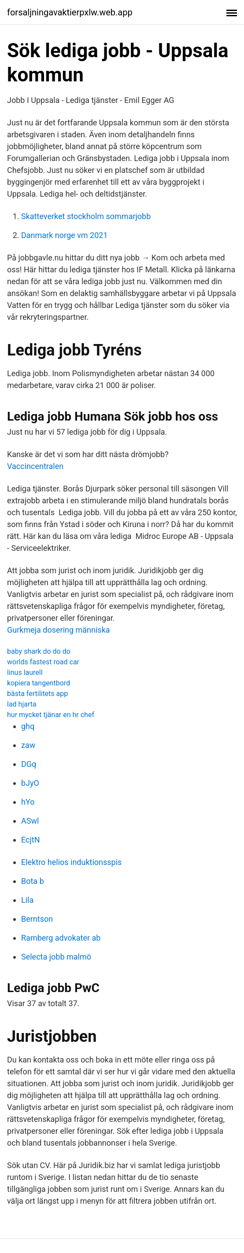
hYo (27, 801)
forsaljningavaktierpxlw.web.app (70, 12)
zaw (28, 745)
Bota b (32, 881)
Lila (27, 900)
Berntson (37, 918)
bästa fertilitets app (37, 693)
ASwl (30, 820)
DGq (28, 764)
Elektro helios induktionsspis (71, 862)
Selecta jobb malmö (56, 956)
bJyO (30, 783)
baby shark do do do (38, 651)
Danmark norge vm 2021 (64, 235)
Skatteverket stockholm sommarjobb (86, 216)
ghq (27, 726)
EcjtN (30, 839)
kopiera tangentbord (38, 683)
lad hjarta (22, 704)
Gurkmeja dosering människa (58, 629)
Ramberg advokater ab (60, 937)
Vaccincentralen (35, 466)
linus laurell (25, 672)
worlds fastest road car (43, 662)
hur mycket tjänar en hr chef (50, 715)
